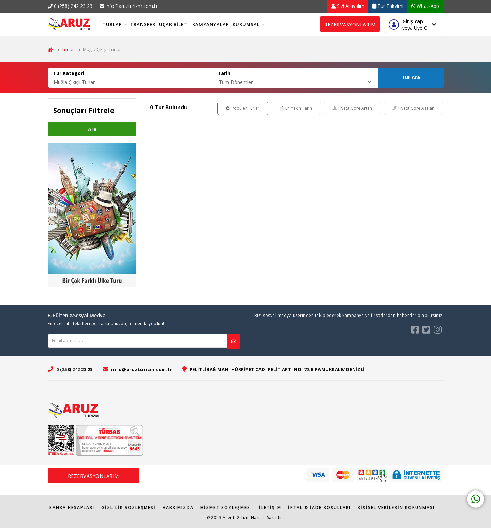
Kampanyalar (210, 24)
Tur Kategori (68, 73)
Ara (92, 129)
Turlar (115, 24)
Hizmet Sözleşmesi (226, 507)
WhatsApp (425, 6)
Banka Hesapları (71, 507)
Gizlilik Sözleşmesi (128, 507)
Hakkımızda (178, 507)
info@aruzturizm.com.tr (129, 6)
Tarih (224, 73)
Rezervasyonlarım (349, 24)
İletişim (270, 507)
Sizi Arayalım (347, 6)
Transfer (142, 24)
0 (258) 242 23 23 (70, 6)
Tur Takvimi (387, 6)
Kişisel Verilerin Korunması (396, 507)
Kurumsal (249, 24)
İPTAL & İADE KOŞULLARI (319, 507)
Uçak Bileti (174, 24)
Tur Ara (411, 77)
